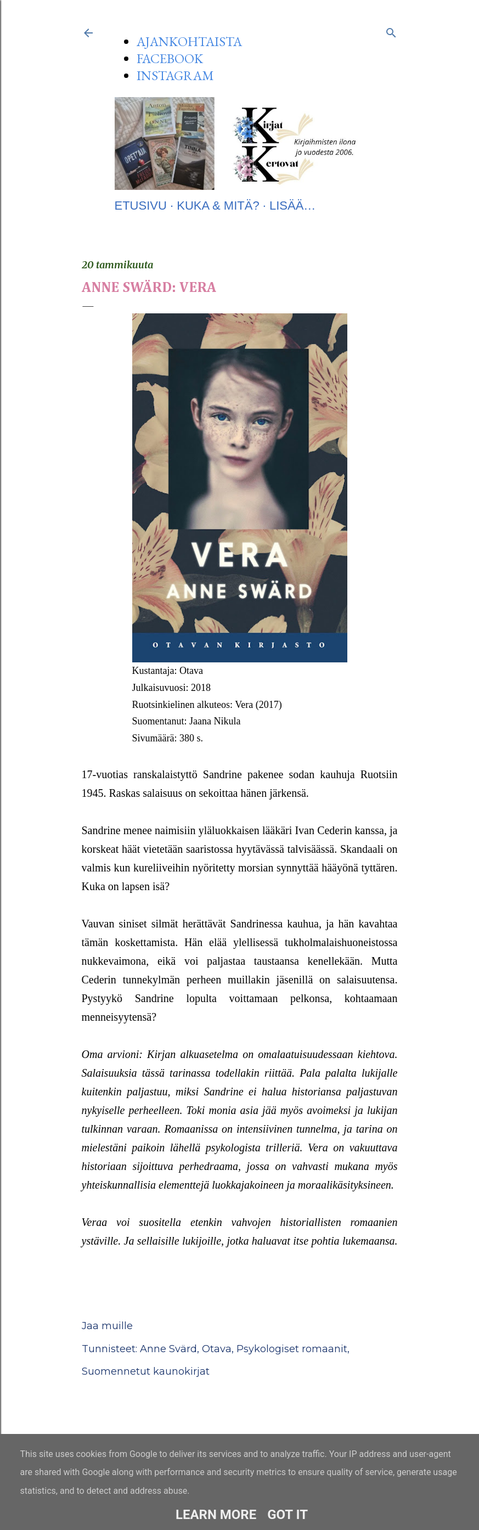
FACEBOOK (170, 58)
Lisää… (292, 205)
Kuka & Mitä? (218, 205)
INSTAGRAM (175, 75)
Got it (287, 1514)
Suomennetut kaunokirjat (146, 1371)
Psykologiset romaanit (291, 1349)
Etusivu (141, 205)
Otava (217, 1349)
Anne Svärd (168, 1349)
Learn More (216, 1514)
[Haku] (391, 31)
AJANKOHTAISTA (189, 41)
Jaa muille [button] (107, 1326)
